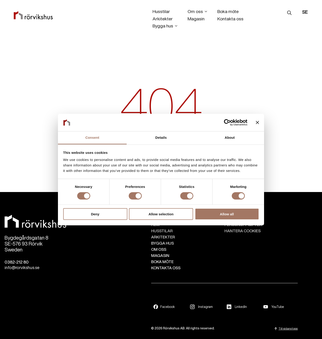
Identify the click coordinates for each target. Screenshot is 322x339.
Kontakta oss (230, 18)
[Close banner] (257, 122)
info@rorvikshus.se (22, 267)
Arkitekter (163, 18)
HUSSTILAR (162, 231)
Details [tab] (161, 137)
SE (305, 12)
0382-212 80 (17, 262)
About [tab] (230, 137)
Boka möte (228, 11)
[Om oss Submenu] (205, 12)
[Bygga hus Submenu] (175, 27)
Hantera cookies (242, 231)
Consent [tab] (92, 137)
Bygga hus (163, 26)
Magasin (196, 18)
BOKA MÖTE (162, 262)
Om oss (195, 11)
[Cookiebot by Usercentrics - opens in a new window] (227, 122)
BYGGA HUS (162, 243)
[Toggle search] (289, 12)
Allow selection (160, 214)
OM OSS (158, 249)
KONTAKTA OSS (165, 268)
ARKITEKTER (163, 237)
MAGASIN (160, 255)
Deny (95, 214)
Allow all (227, 214)
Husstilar (161, 11)
